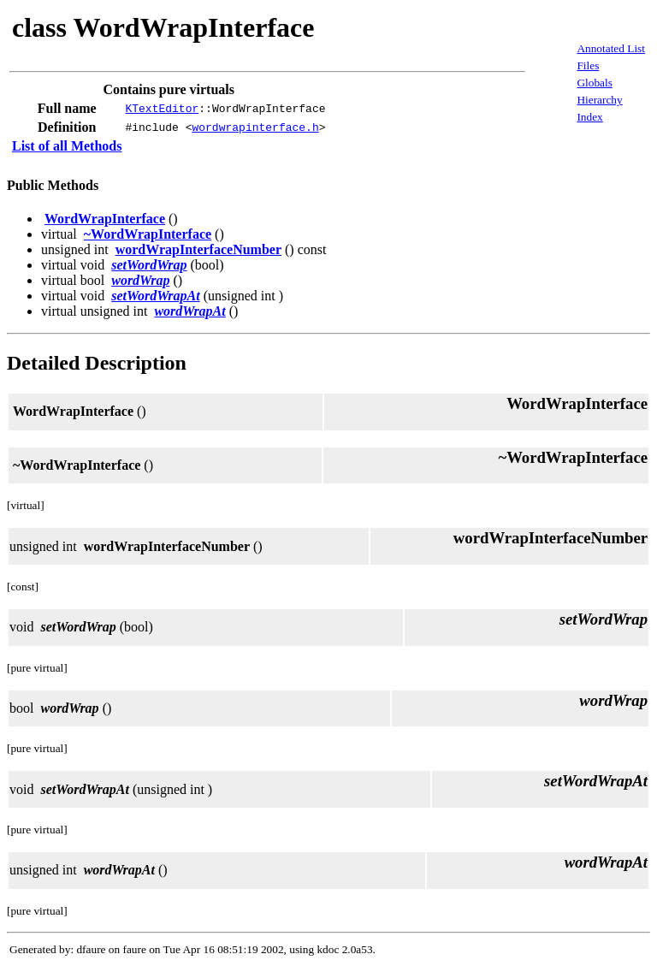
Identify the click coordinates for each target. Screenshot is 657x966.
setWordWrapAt (155, 295)
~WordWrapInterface (147, 234)
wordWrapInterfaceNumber (198, 249)
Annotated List (611, 48)
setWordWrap (148, 265)
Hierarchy (599, 99)
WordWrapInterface (104, 218)
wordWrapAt (189, 311)
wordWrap (140, 280)
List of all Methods (66, 146)
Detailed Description (96, 363)
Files (588, 65)
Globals (594, 82)
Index (589, 116)
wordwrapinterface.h (255, 127)
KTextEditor (161, 108)
